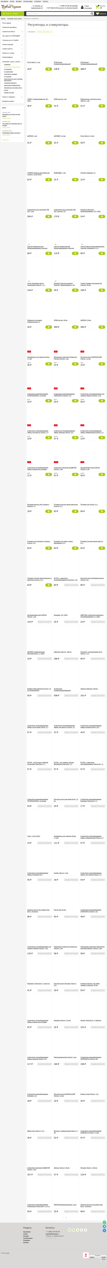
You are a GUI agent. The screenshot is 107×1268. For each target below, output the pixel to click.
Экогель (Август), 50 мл (61, 1168)
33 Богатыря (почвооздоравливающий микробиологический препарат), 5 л (66, 690)
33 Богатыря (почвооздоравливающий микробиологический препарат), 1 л (66, 64)
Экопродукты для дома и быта (13, 87)
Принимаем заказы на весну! (11, 133)
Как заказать (4, 1)
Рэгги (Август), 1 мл (33, 62)
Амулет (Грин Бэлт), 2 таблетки (90, 1020)
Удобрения (7, 64)
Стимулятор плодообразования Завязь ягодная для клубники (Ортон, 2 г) (37, 469)
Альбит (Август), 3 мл (61, 873)
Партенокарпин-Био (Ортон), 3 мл (65, 1057)
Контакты (45, 1)
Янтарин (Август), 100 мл (88, 1168)
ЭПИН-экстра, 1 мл (60, 99)
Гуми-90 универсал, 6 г (88, 173)
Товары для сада (9, 92)
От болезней (7, 69)
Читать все (5, 139)
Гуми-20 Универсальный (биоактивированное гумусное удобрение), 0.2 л (37, 248)
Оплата (12, 1)
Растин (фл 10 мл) (60, 910)
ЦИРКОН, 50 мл (85, 320)
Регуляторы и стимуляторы (12, 67)
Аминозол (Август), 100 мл (63, 652)
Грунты (6, 90)
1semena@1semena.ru (52, 1234)
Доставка (18, 1)
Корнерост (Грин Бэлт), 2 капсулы (38, 983)
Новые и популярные (43, 31)
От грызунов (7, 76)
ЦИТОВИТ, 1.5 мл (60, 136)
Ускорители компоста (10, 83)
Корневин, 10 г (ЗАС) (61, 615)
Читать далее (6, 118)
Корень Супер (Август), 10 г (89, 1094)
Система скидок (27, 1)
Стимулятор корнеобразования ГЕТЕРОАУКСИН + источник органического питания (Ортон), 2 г (38, 395)
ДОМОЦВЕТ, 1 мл (60, 173)
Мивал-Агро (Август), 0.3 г (36, 1131)
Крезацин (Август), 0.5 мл (62, 1020)
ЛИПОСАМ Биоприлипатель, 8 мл (65, 1204)
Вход (87, 6)
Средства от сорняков (10, 74)
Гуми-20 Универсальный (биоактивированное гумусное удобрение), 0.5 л (64, 248)
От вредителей (8, 71)
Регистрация (88, 8)
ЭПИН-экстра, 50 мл (60, 320)
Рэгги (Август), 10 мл (87, 136)
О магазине (37, 1)
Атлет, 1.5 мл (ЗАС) (33, 836)
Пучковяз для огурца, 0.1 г (89, 504)
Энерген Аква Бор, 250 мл (89, 689)
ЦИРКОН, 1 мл (32, 136)
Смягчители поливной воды (12, 85)
